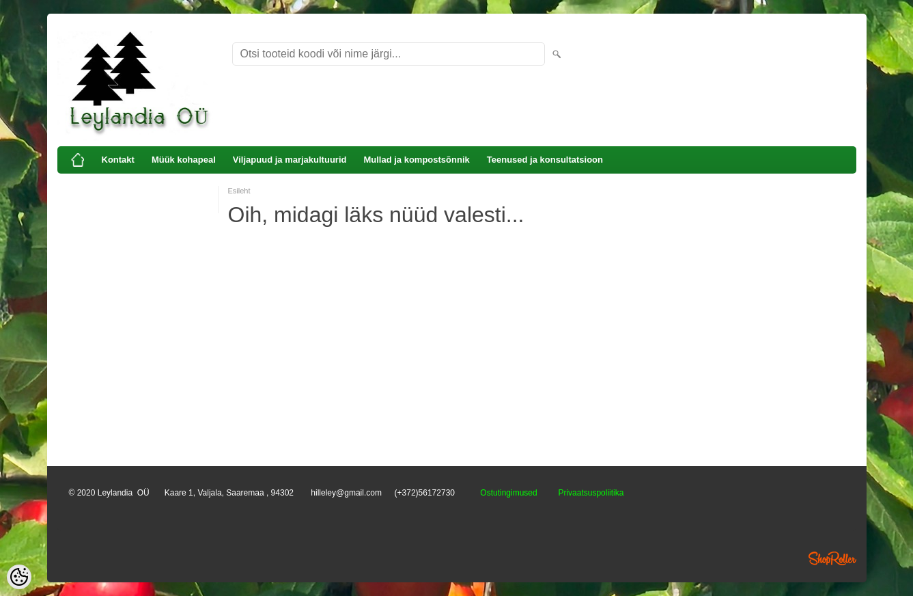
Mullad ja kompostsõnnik (416, 159)
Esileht (239, 191)
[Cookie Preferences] (19, 577)
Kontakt (118, 159)
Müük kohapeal (184, 159)
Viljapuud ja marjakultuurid (290, 159)
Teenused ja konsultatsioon (545, 159)
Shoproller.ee (832, 558)
